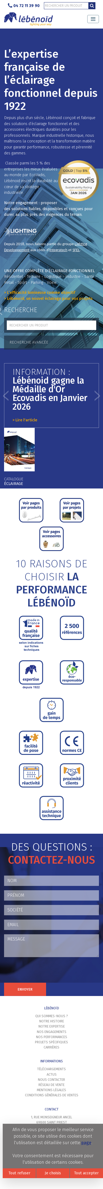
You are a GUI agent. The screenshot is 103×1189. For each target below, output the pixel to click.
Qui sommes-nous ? (51, 1016)
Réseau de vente (51, 1085)
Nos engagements (51, 1032)
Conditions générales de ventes (51, 1095)
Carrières (51, 1047)
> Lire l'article (24, 420)
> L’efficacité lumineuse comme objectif (39, 292)
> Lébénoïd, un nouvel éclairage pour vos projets (48, 298)
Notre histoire (51, 1021)
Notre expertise (51, 1026)
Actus (52, 1074)
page (86, 1142)
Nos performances (51, 1037)
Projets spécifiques (51, 1042)
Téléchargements (51, 1069)
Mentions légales (51, 1090)
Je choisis (53, 1173)
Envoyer (25, 989)
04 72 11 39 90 (24, 6)
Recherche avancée (28, 342)
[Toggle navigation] (93, 19)
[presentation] (45, 972)
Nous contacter (51, 1080)
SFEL (75, 249)
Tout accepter (86, 1173)
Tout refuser (19, 1173)
